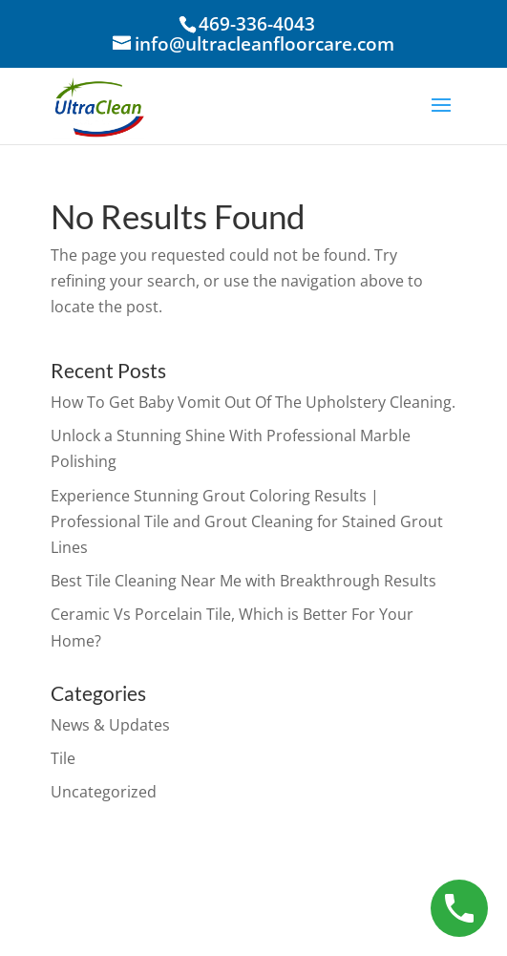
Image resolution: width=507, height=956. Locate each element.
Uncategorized (104, 791)
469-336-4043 (257, 23)
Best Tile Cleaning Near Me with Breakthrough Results (243, 580)
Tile (63, 758)
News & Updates (110, 724)
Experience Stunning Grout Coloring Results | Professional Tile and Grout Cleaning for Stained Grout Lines (247, 521)
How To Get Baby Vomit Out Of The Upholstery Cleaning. (253, 402)
